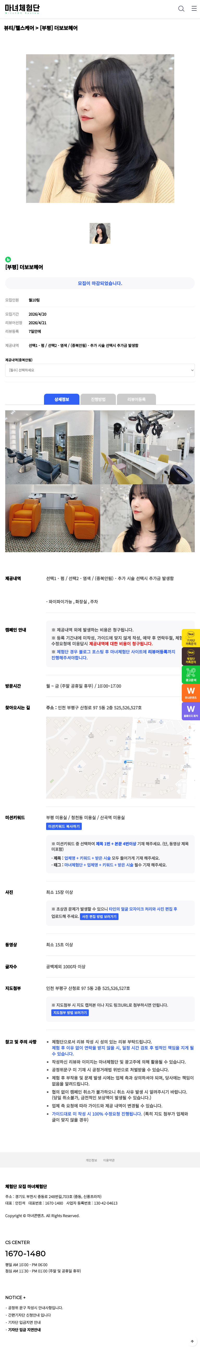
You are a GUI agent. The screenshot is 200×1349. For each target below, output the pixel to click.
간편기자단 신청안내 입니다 (29, 1315)
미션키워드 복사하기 (64, 826)
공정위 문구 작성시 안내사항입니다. (35, 1307)
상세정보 (61, 399)
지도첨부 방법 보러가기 (70, 1012)
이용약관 (109, 1160)
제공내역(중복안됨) (18, 359)
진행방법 (98, 399)
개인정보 (91, 1160)
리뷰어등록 (136, 399)
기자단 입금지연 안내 (24, 1322)
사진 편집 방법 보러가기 (99, 916)
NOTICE (15, 1297)
